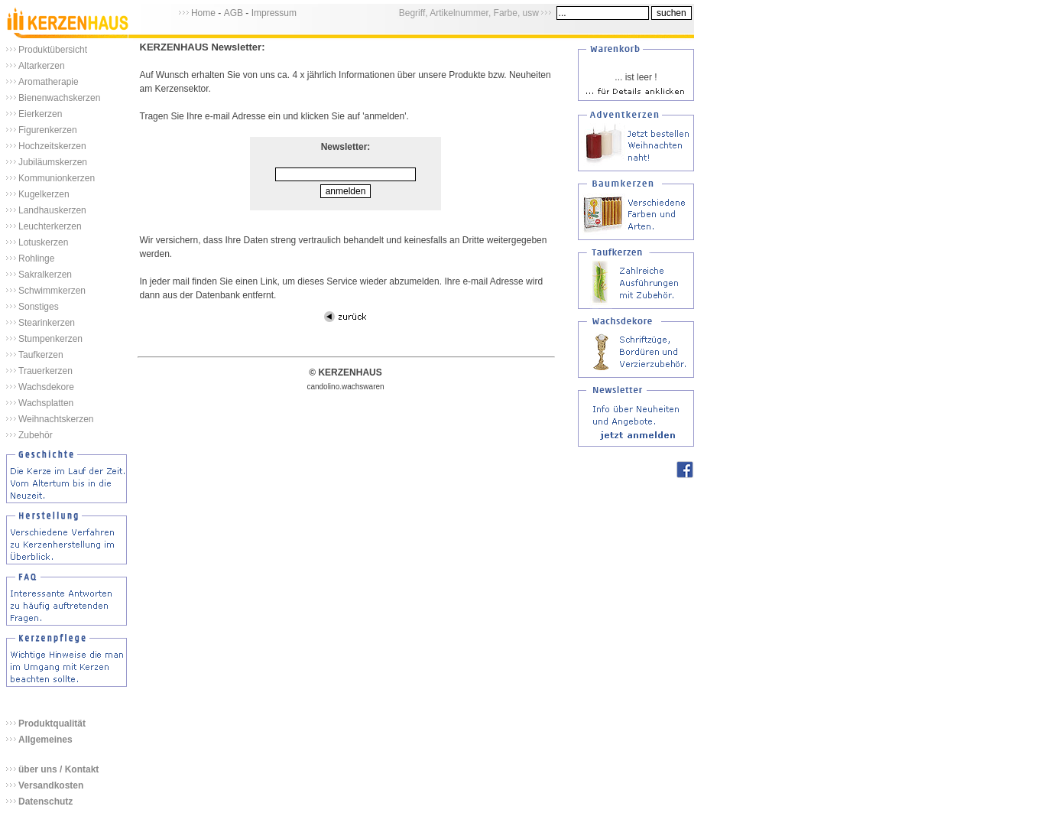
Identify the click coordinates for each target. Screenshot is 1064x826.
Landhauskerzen (52, 210)
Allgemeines (45, 739)
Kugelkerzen (44, 194)
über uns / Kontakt (58, 769)
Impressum (274, 13)
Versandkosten (50, 785)
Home (203, 13)
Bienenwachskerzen (59, 98)
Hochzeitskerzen (52, 146)
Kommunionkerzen (56, 178)
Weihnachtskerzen (56, 419)
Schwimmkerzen (52, 290)
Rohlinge (36, 258)
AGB (233, 13)
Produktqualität (52, 723)
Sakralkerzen (45, 274)
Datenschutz (45, 801)
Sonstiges (38, 306)
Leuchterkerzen (50, 226)
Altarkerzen (41, 65)
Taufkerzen (40, 355)
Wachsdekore (46, 387)
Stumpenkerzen (50, 338)
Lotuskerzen (43, 242)
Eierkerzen (40, 114)
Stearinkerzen (46, 322)
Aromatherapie (48, 81)
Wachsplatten (45, 403)
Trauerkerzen (45, 371)
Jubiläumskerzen (52, 162)
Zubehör (35, 435)
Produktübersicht (52, 49)
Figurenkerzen (47, 130)
